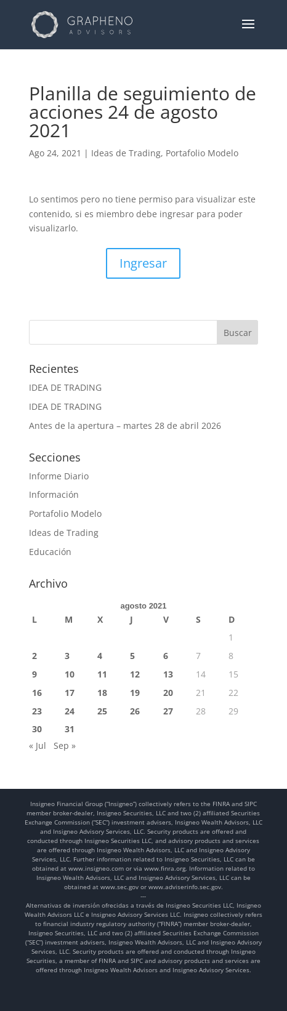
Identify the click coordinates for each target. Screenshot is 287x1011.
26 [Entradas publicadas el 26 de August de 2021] (135, 711)
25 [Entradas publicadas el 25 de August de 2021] (102, 711)
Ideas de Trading (126, 153)
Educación (50, 551)
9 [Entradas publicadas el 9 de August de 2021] (34, 674)
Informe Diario (59, 476)
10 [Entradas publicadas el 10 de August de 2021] (70, 674)
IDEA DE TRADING (65, 387)
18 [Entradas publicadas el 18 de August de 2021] (102, 692)
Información (54, 494)
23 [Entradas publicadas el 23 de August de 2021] (37, 711)
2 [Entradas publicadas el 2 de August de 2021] (34, 655)
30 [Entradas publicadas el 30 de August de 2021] (37, 729)
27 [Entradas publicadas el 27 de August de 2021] (168, 711)
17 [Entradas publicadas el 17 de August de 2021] (70, 692)
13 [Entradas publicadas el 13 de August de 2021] (168, 674)
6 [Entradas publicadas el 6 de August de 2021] (165, 655)
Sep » (65, 745)
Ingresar (143, 263)
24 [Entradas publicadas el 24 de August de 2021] (70, 711)
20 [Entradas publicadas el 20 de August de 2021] (168, 692)
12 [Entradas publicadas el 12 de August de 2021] (135, 674)
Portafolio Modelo (202, 153)
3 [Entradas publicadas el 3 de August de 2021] (67, 655)
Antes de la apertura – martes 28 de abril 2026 (125, 425)
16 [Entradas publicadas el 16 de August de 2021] (37, 692)
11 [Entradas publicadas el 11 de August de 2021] (102, 674)
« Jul (37, 745)
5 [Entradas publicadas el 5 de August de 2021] (132, 655)
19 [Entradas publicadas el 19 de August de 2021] (135, 692)
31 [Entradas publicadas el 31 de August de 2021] (70, 729)
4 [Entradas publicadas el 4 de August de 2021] (99, 655)
